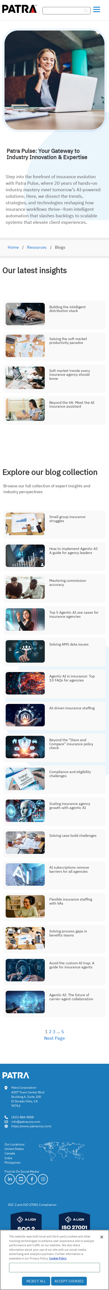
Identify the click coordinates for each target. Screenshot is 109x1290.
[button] (96, 8)
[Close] (102, 1237)
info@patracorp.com (25, 1122)
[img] (19, 8)
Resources (37, 247)
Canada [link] (10, 1153)
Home (13, 247)
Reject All (36, 1281)
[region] (54, 1260)
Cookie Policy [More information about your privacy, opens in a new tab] (57, 1258)
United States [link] (14, 1149)
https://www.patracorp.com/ (31, 1126)
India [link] (8, 1158)
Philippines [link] (13, 1162)
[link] (10, 1179)
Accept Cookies (68, 1281)
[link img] (22, 1074)
